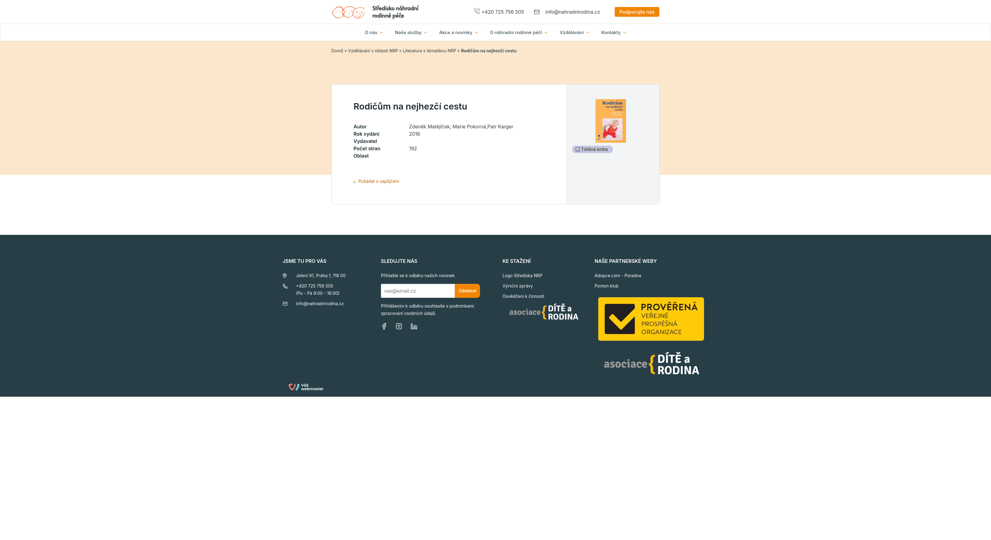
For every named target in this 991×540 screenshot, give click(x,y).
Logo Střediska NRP (522, 275)
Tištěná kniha (591, 149)
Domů (337, 50)
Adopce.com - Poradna (618, 275)
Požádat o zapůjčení (376, 181)
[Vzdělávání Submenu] (589, 32)
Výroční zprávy (517, 285)
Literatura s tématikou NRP (429, 50)
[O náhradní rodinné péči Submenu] (548, 32)
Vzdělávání (572, 32)
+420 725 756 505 (503, 12)
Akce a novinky (455, 32)
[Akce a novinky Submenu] (478, 32)
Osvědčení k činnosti (523, 296)
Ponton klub (607, 285)
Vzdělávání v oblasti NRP (373, 50)
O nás (371, 32)
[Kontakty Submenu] (626, 32)
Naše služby (408, 32)
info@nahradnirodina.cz (572, 12)
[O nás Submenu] (383, 32)
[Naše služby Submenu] (427, 32)
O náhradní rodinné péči (516, 32)
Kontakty (611, 32)
